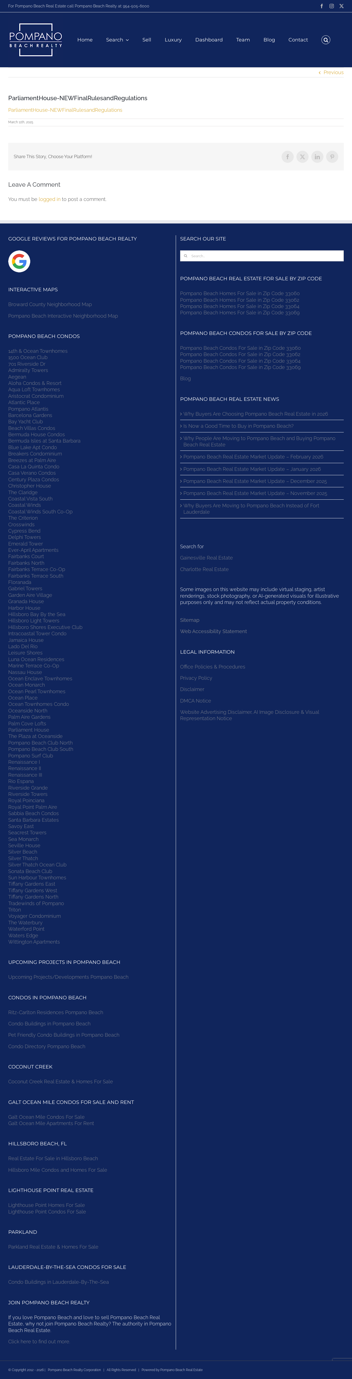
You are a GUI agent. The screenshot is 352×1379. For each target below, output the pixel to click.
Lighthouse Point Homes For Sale (46, 1205)
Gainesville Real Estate (206, 558)
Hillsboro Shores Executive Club (45, 627)
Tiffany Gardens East (31, 884)
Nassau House (25, 672)
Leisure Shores (25, 653)
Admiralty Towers (28, 370)
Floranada (19, 582)
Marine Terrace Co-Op (33, 665)
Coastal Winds (24, 505)
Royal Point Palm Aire (32, 807)
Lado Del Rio (23, 646)
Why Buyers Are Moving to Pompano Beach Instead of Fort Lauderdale (251, 509)
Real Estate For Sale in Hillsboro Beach (53, 1158)
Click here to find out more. (39, 1341)
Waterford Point (26, 929)
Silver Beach (22, 852)
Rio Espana (21, 781)
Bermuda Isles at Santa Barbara (44, 441)
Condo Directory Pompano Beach (46, 1046)
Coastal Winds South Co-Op (40, 511)
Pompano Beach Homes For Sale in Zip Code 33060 (240, 293)
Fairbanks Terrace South (35, 576)
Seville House (24, 845)
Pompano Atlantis (28, 409)
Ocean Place (23, 698)
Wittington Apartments (34, 942)
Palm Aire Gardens (30, 717)
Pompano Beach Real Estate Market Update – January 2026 (252, 469)
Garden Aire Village (30, 595)
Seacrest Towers (27, 832)
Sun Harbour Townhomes (37, 877)
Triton (14, 910)
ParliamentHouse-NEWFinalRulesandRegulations (65, 110)
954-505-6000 (136, 6)
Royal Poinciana (27, 800)
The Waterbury (25, 922)
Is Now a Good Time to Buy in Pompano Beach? (238, 426)
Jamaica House (26, 640)
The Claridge (23, 492)
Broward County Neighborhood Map (50, 304)
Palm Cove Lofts (27, 723)
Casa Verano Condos (32, 473)
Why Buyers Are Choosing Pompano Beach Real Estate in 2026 (255, 414)
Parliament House (28, 730)
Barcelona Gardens (30, 415)
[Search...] (262, 255)
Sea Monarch (23, 839)
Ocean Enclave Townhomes (40, 678)
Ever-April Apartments (33, 550)
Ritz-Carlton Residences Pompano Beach (55, 1012)
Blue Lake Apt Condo (32, 447)
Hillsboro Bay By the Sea (36, 614)
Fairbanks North (26, 563)
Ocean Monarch (26, 685)
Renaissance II (24, 768)
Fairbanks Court (26, 556)
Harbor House (24, 608)
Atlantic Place (24, 402)
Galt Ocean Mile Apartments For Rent (51, 1123)
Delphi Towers (24, 537)
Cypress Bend (24, 531)
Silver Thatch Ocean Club (37, 865)
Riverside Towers (28, 794)
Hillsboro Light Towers (33, 620)
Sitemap (189, 620)
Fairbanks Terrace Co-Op (36, 569)
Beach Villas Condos (31, 428)
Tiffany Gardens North (33, 897)
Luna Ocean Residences (36, 659)
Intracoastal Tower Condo (37, 633)
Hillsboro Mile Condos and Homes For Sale (57, 1170)
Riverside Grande (28, 788)
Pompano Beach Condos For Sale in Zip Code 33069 (240, 367)
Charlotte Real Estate (204, 569)
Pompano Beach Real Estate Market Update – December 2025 (255, 481)
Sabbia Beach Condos (33, 813)
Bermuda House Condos (36, 434)
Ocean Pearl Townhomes (36, 691)
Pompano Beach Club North (40, 743)
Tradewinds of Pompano (36, 903)
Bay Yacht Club (25, 421)
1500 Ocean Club (28, 357)
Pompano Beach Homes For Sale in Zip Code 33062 (239, 300)
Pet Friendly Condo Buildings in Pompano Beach (63, 1035)
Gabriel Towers (25, 588)
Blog (185, 378)
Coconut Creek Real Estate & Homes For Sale (60, 1081)
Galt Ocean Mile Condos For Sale (46, 1117)
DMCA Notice (195, 701)
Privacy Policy (196, 678)
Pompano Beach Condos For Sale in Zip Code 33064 (240, 361)
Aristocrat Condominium (36, 396)
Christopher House (29, 486)
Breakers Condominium (35, 454)
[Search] (185, 255)
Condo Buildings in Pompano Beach (49, 1023)
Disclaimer (193, 689)
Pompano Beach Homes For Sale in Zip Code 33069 (240, 312)
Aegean (17, 377)
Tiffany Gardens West (32, 890)
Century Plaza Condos (33, 479)
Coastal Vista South (30, 499)
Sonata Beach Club (30, 871)
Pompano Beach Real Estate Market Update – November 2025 (255, 493)
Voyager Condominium (34, 916)
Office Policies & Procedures (212, 667)
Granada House (26, 601)
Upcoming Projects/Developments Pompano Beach (68, 977)
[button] (325, 39)
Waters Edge (23, 935)
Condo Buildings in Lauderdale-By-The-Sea (58, 1282)
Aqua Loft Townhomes (34, 389)
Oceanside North (27, 711)
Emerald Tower (25, 544)
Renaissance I (24, 762)
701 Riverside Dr (26, 364)
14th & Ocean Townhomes (38, 351)
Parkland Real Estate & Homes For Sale (53, 1247)
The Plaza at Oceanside (35, 736)
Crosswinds (21, 524)
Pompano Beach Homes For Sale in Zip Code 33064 (239, 306)
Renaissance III (25, 775)
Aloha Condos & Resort (35, 383)
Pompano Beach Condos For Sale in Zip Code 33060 (240, 348)
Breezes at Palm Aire (32, 460)
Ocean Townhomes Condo (38, 704)
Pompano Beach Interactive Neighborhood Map (63, 316)
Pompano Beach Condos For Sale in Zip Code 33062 (240, 354)
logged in (50, 199)
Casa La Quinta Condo (33, 466)
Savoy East (21, 826)
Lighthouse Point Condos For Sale (47, 1212)
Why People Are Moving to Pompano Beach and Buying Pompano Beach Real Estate (259, 441)
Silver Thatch (23, 858)
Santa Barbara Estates (33, 820)
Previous (334, 72)
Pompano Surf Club (30, 756)
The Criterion (23, 518)
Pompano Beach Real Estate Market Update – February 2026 (253, 457)
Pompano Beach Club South (40, 749)
